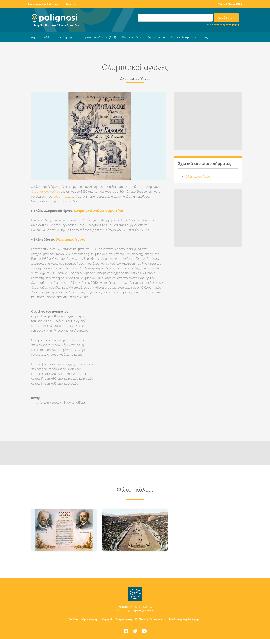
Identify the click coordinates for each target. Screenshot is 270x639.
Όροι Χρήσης (90, 619)
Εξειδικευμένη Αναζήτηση (223, 24)
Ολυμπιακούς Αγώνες (45, 191)
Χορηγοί (71, 4)
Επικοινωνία (157, 619)
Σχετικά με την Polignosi (43, 4)
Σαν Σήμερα (65, 37)
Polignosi (123, 606)
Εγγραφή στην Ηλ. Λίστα (131, 619)
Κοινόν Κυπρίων (182, 37)
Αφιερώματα (156, 37)
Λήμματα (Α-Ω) (41, 37)
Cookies (73, 619)
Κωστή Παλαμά (63, 196)
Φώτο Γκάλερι (131, 37)
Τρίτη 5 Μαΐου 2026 (230, 4)
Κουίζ (204, 37)
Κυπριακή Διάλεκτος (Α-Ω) (98, 37)
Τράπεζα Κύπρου (144, 610)
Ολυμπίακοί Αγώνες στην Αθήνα (98, 211)
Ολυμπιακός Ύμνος (70, 239)
